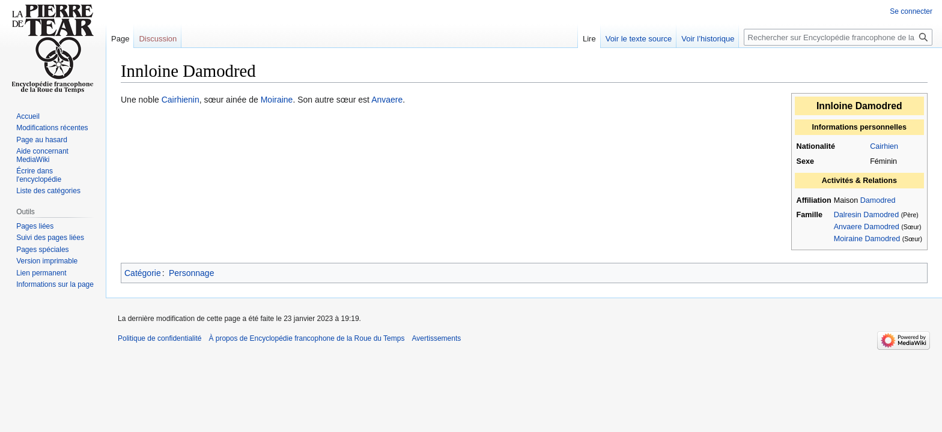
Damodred (878, 200)
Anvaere (387, 99)
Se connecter (911, 11)
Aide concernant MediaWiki (42, 155)
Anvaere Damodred (866, 227)
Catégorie (142, 273)
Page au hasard (41, 140)
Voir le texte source (639, 38)
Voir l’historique (707, 38)
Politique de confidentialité (159, 338)
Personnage (191, 273)
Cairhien (884, 146)
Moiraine (277, 99)
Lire (589, 38)
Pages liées (34, 226)
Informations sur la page (55, 284)
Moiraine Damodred (867, 239)
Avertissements (436, 338)
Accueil (28, 116)
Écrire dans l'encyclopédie (38, 175)
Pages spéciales (42, 249)
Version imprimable (46, 261)
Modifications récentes (52, 128)
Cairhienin (180, 99)
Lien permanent (41, 273)
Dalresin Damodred (866, 215)
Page (120, 38)
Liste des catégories (48, 191)
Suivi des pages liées (50, 237)
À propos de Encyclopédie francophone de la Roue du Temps (306, 338)
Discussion (158, 38)
